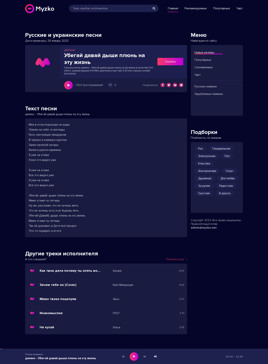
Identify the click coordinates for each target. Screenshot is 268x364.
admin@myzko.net (204, 228)
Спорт (230, 171)
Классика (204, 163)
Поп (227, 156)
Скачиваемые (203, 67)
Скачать (170, 61)
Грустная (204, 193)
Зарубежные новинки (208, 94)
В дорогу (225, 193)
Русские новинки (205, 86)
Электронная (206, 156)
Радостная (226, 185)
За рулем (204, 185)
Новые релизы (204, 52)
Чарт (240, 8)
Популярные (221, 8)
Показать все (176, 259)
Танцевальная (221, 148)
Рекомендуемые (196, 8)
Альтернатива (207, 171)
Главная (173, 8)
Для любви (228, 178)
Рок (200, 148)
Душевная (204, 178)
